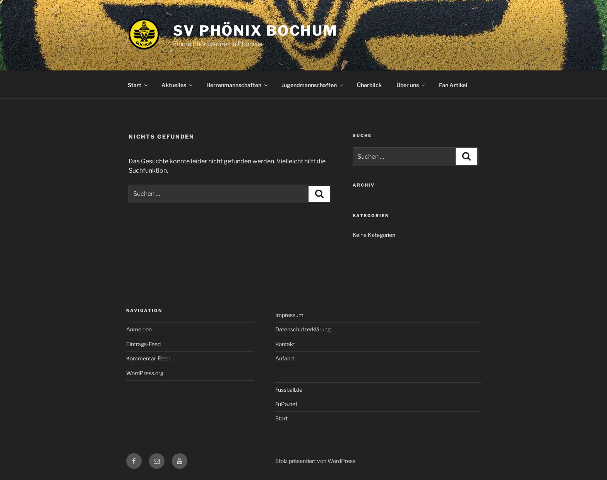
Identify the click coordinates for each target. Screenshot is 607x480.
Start (138, 85)
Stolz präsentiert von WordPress (315, 461)
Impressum (289, 315)
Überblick (369, 85)
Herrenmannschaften (237, 85)
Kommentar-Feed (148, 358)
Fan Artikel (453, 85)
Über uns (411, 85)
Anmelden (139, 329)
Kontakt (285, 344)
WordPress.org (144, 373)
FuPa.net (286, 404)
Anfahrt (284, 358)
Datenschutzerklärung (303, 329)
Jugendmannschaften (312, 85)
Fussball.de (288, 389)
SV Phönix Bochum (255, 30)
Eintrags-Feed (143, 344)
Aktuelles (177, 85)
